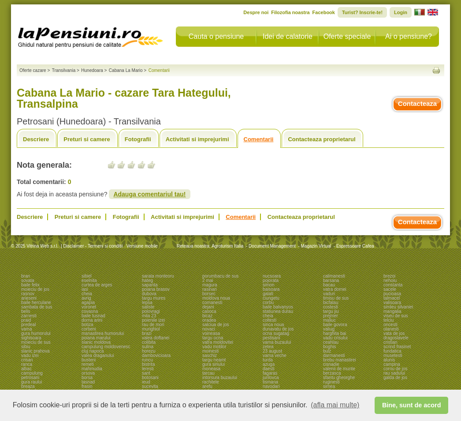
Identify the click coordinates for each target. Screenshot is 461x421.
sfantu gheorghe (339, 377)
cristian (390, 342)
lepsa (147, 302)
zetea (268, 346)
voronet (89, 306)
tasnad (88, 382)
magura (209, 284)
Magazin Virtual (316, 246)
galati (268, 293)
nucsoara (272, 276)
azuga (269, 364)
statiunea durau (278, 311)
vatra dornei (334, 289)
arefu (207, 386)
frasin (87, 386)
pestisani (271, 337)
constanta (392, 284)
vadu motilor (214, 346)
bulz (327, 351)
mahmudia (92, 368)
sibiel (87, 276)
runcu (147, 359)
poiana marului (96, 337)
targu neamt (214, 359)
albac (26, 368)
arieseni (29, 298)
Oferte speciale (347, 36)
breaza (28, 386)
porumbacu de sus (220, 276)
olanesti (390, 329)
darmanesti (334, 355)
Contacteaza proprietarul (321, 139)
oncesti (390, 324)
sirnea (329, 386)
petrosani (30, 377)
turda (268, 359)
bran (25, 276)
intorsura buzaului (219, 377)
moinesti (210, 351)
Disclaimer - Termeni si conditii (93, 246)
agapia (88, 302)
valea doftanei (155, 337)
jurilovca (271, 377)
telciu (388, 320)
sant (146, 373)
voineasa (211, 333)
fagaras (270, 373)
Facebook (323, 12)
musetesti (392, 355)
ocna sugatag (276, 333)
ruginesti (331, 382)
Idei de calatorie (287, 36)
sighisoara (31, 337)
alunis (389, 359)
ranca (26, 364)
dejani (208, 306)
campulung (32, 373)
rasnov (27, 293)
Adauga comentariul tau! (149, 194)
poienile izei (153, 320)
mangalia (392, 311)
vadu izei (29, 355)
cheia (87, 293)
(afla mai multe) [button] (335, 405)
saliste (148, 306)
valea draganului (98, 355)
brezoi (389, 276)
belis (25, 311)
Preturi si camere (86, 139)
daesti (269, 368)
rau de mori (153, 324)
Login (400, 12)
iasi (85, 289)
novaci (208, 329)
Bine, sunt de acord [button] (411, 405)
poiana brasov (156, 289)
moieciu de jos (35, 289)
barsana (331, 280)
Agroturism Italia (227, 246)
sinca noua (273, 324)
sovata (27, 280)
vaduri (329, 293)
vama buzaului (277, 342)
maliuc (329, 320)
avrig (86, 298)
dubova (149, 293)
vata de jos (394, 333)
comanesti (212, 302)
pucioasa (392, 293)
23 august (272, 351)
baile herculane (36, 302)
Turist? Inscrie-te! (362, 12)
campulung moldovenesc (106, 346)
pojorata (271, 280)
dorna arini (92, 320)
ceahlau (330, 342)
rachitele (210, 382)
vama (26, 329)
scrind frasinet (397, 346)
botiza (87, 324)
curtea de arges (97, 284)
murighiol (151, 329)
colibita (149, 342)
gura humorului (36, 333)
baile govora (335, 324)
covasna (90, 311)
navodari (271, 386)
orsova (88, 373)
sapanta (150, 284)
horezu (149, 351)
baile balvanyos (278, 306)
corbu (268, 302)
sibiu (25, 346)
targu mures (153, 298)
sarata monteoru (158, 276)
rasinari (209, 289)
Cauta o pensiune (216, 36)
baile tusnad (93, 315)
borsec (209, 293)
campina (391, 364)
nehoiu (390, 280)
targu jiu (331, 311)
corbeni (89, 329)
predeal (28, 324)
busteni (89, 359)
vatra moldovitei (217, 342)
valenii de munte (339, 368)
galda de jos (395, 377)
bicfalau (330, 302)
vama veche (274, 355)
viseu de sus (395, 315)
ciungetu (271, 298)
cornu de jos (395, 368)
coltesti (269, 320)
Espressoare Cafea (355, 246)
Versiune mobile (141, 246)
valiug (329, 329)
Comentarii (259, 139)
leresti (148, 368)
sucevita (150, 386)
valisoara (392, 302)
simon (269, 284)
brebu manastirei (339, 359)
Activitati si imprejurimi (197, 139)
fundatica (392, 351)
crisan (27, 359)
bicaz (207, 315)
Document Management (272, 246)
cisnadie (331, 364)
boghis (329, 346)
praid (26, 320)
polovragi (151, 311)
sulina (147, 346)
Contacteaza (417, 103)
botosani (150, 377)
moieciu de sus (36, 342)
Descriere (36, 139)
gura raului (31, 382)
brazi (147, 333)
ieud (146, 382)
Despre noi (255, 12)
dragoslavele (396, 337)
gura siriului (213, 364)
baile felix (30, 284)
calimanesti (334, 276)
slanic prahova (35, 351)
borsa (87, 377)
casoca (209, 311)
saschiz (209, 355)
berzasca (332, 373)
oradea (209, 320)
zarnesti (29, 315)
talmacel (391, 298)
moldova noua (216, 298)
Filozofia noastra (290, 12)
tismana (270, 382)
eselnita (89, 280)
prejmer (330, 315)
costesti (330, 306)
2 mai (207, 280)
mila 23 (149, 315)
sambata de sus (36, 306)
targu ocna (212, 337)
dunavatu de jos (278, 329)
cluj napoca (93, 351)
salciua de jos (215, 324)
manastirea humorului (103, 333)
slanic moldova (96, 342)
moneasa (211, 368)
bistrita (148, 364)
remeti (88, 364)
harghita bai (334, 333)
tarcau (208, 373)
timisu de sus (336, 298)
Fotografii (138, 139)
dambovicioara (156, 355)
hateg (147, 280)
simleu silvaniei (398, 306)
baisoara (271, 289)
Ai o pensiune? (408, 36)
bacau (329, 284)
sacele (389, 289)
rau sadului (394, 373)
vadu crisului (335, 337)
